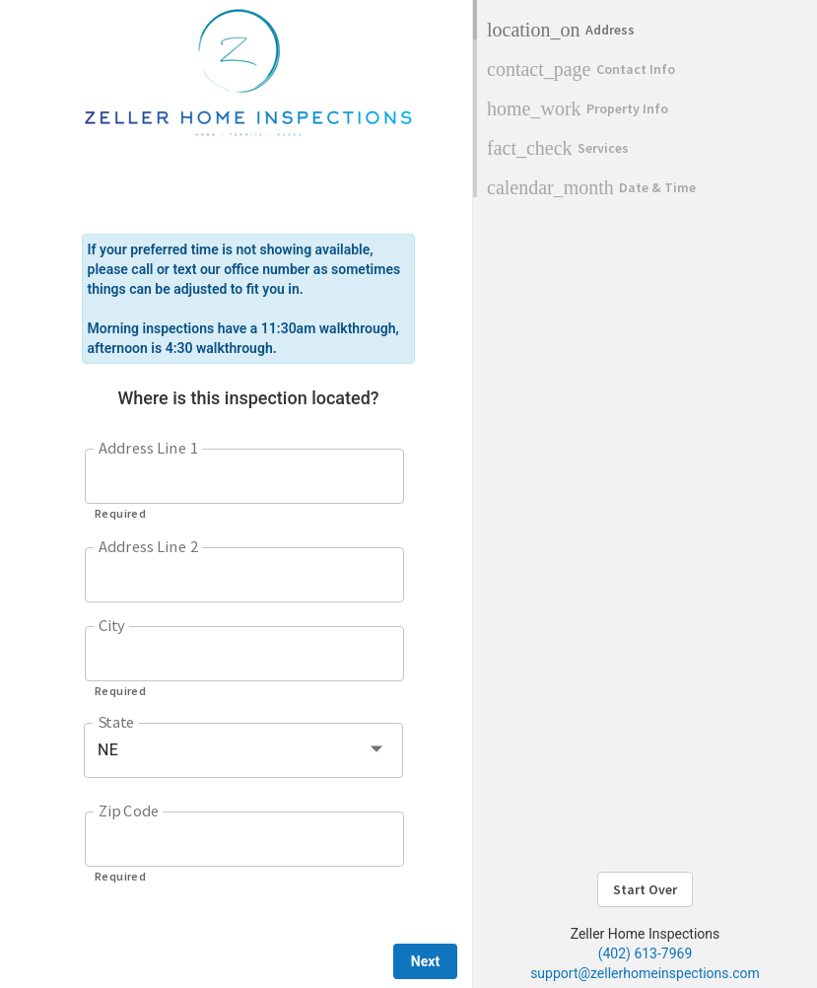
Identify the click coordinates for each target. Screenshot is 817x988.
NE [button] (108, 750)
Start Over (645, 889)
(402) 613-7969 (645, 953)
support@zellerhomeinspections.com (645, 973)
